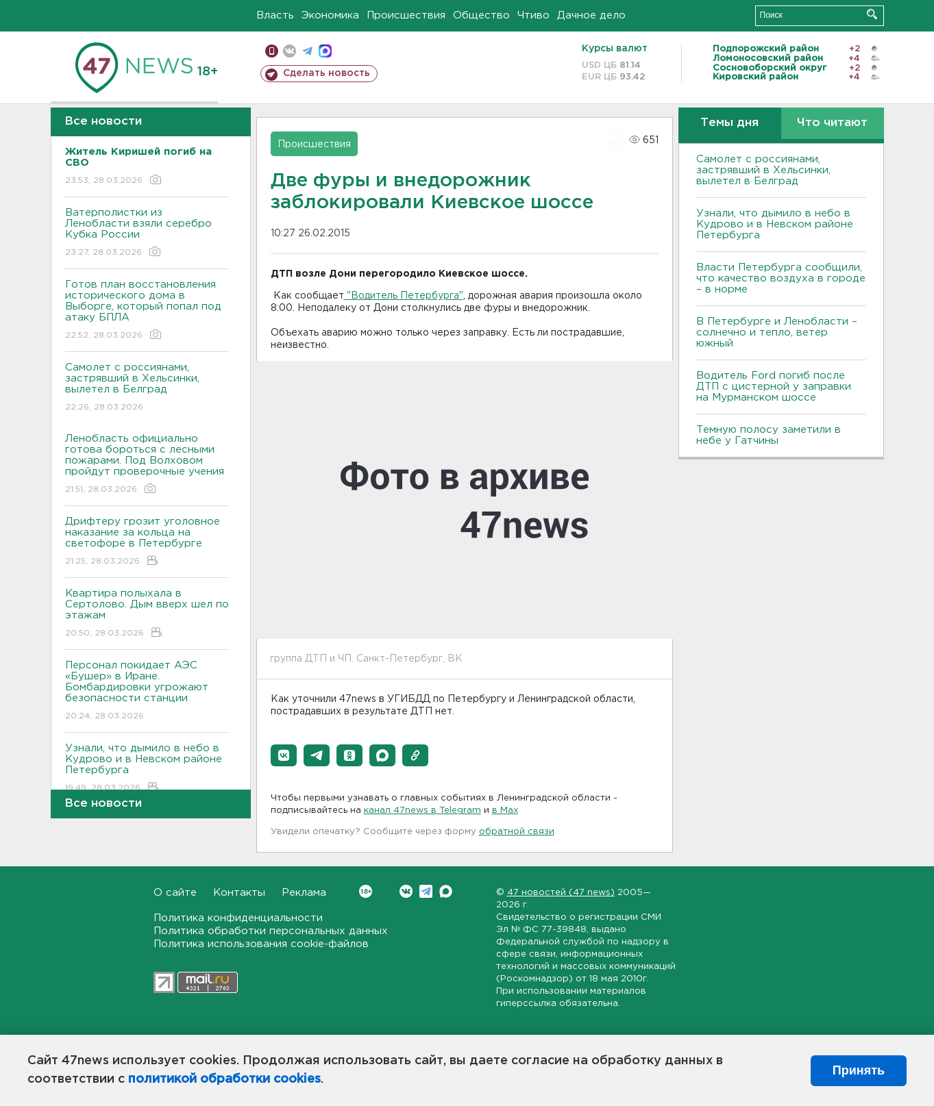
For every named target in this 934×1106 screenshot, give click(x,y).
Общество (481, 15)
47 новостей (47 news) (561, 892)
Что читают (832, 123)
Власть (275, 15)
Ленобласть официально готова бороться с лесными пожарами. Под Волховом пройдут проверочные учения (147, 464)
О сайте (175, 892)
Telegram (425, 891)
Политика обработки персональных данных (270, 931)
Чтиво (533, 15)
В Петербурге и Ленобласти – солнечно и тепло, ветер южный (776, 332)
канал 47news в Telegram (422, 810)
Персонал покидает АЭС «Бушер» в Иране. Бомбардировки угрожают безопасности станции (147, 691)
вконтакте (289, 51)
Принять (859, 1070)
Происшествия (406, 15)
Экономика (330, 15)
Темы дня (729, 123)
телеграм (307, 51)
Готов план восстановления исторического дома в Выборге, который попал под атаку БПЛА (147, 310)
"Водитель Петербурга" (403, 296)
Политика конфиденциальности (238, 918)
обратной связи (516, 831)
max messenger (325, 51)
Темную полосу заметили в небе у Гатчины (768, 435)
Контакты (239, 892)
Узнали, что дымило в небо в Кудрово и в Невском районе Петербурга (147, 769)
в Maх (505, 810)
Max (445, 891)
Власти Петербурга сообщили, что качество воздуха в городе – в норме (780, 278)
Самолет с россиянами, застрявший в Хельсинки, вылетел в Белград (147, 388)
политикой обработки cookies (224, 1079)
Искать (872, 14)
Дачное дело (591, 15)
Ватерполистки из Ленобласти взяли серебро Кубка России (147, 233)
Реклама (304, 892)
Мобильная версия (271, 51)
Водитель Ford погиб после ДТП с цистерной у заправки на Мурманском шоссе (773, 386)
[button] (284, 755)
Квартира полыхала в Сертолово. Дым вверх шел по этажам (147, 614)
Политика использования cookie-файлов (261, 944)
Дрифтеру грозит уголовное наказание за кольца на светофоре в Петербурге (147, 542)
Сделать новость (326, 73)
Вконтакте (365, 891)
